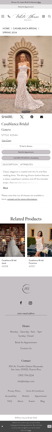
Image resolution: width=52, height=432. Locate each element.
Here (39, 2)
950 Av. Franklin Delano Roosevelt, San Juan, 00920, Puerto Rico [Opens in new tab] (26, 368)
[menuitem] (9, 16)
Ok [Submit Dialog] (49, 426)
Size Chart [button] (6, 140)
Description (10, 164)
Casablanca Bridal (25, 28)
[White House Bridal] (26, 17)
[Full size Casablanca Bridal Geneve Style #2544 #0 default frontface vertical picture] (26, 75)
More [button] (5, 187)
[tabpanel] (26, 75)
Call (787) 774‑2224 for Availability (26, 158)
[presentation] (12, 240)
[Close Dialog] (2, 426)
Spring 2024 (10, 32)
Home (6, 28)
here (29, 430)
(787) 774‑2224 (26, 375)
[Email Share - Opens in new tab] (41, 117)
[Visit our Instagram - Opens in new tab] (30, 303)
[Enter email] (26, 313)
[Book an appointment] (26, 6)
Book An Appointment (26, 152)
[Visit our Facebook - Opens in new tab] (21, 303)
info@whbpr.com (26, 381)
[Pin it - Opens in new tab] (31, 117)
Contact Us (26, 348)
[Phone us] (9, 16)
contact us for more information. (22, 199)
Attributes (26, 164)
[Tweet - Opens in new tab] (21, 117)
